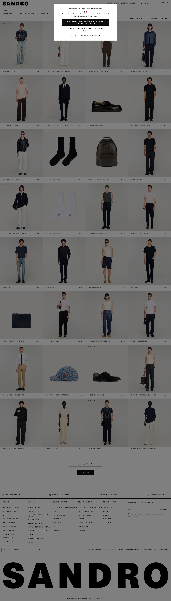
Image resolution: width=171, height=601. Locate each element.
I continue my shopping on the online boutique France (85, 30)
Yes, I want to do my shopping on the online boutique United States (85, 22)
